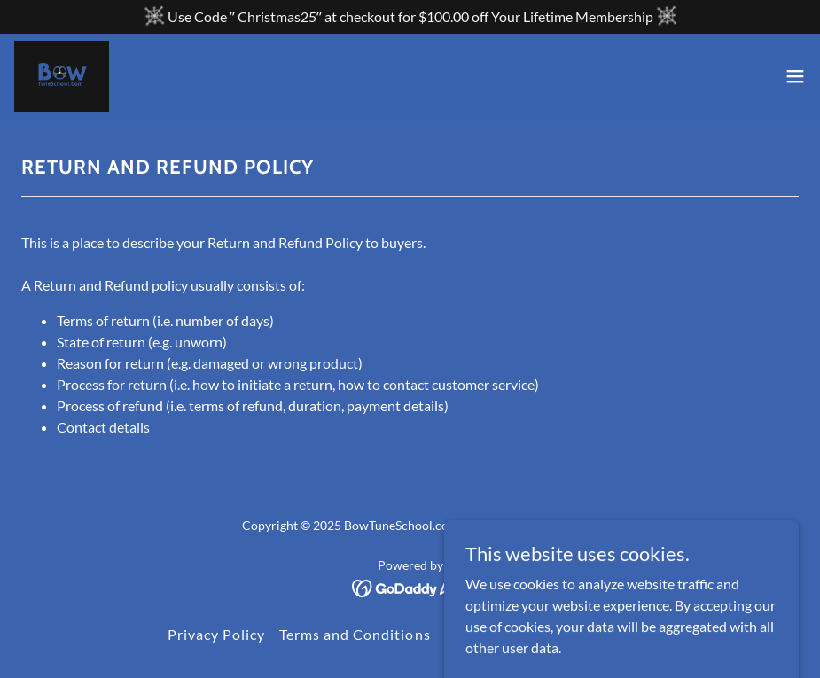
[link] (61, 76)
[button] (795, 76)
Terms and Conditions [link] (354, 634)
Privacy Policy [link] (216, 634)
